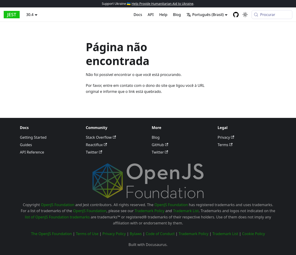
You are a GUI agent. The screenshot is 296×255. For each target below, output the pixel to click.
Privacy (226, 137)
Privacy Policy (114, 233)
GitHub (160, 144)
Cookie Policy (253, 233)
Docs (137, 14)
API (151, 14)
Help (163, 14)
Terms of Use (87, 233)
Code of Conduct (160, 233)
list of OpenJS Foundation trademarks (57, 217)
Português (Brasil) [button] (205, 14)
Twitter (94, 152)
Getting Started (33, 137)
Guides (26, 144)
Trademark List (186, 210)
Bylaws (136, 233)
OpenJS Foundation (57, 204)
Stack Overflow (101, 137)
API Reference (32, 152)
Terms (225, 144)
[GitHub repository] (235, 14)
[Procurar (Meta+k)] (272, 14)
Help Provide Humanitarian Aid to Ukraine (162, 3)
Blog (177, 14)
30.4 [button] (30, 14)
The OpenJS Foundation (51, 233)
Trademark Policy (149, 210)
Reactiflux (96, 144)
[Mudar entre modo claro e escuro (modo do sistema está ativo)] (245, 14)
